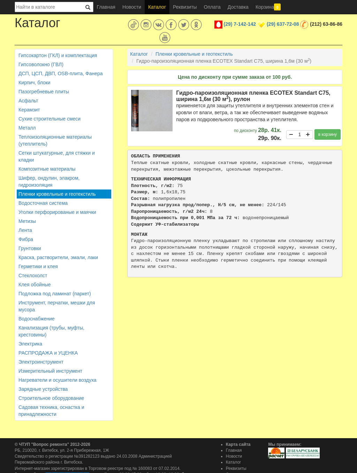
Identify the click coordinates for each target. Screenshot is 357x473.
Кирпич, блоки (34, 82)
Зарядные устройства (43, 389)
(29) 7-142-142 (240, 24)
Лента (25, 230)
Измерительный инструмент (50, 371)
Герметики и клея (38, 266)
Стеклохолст (32, 275)
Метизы (27, 221)
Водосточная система (43, 203)
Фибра (25, 239)
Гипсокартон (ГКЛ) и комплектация (57, 55)
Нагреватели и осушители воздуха (57, 380)
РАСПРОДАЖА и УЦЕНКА (48, 353)
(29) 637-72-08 (283, 24)
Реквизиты (185, 7)
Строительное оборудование (51, 398)
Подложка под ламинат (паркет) (54, 293)
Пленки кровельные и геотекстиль (57, 194)
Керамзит (29, 110)
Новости (131, 7)
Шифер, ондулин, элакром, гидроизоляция (48, 181)
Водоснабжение (36, 318)
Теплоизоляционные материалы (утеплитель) (55, 140)
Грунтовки (29, 248)
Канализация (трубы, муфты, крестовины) (51, 331)
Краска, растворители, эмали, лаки (58, 257)
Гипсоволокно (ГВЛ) (40, 64)
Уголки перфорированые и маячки (57, 212)
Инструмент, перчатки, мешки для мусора (56, 306)
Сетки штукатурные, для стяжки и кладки (56, 156)
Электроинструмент (40, 362)
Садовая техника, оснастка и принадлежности (51, 410)
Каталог (157, 7)
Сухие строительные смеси (49, 119)
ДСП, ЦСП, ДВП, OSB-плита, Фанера (60, 73)
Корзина (268, 6)
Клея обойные (34, 284)
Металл (27, 128)
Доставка (238, 7)
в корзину (327, 134)
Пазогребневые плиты (43, 91)
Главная (106, 7)
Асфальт (28, 100)
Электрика (30, 344)
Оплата (212, 7)
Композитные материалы (47, 169)
